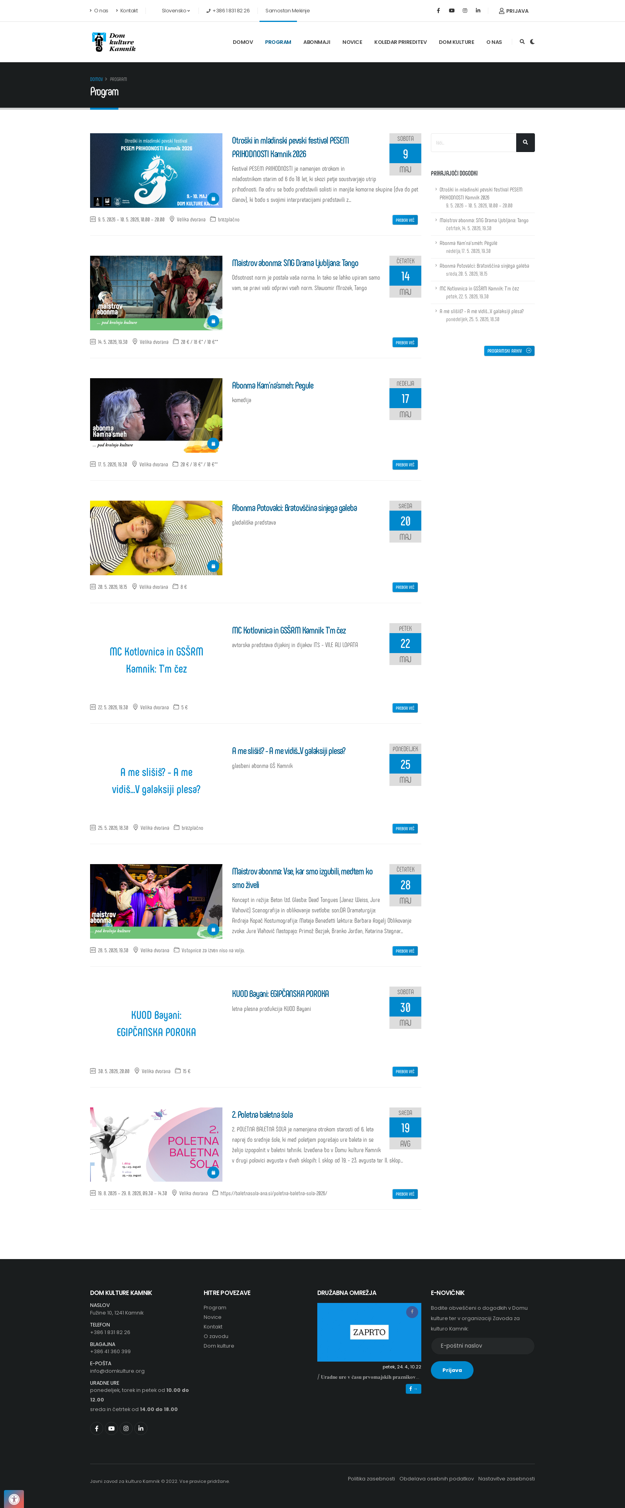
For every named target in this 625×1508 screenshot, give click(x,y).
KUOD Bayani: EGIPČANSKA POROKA (156, 1022)
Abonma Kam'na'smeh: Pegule (468, 246)
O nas (99, 10)
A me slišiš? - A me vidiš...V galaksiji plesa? (156, 779)
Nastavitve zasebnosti (506, 1478)
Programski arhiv (509, 350)
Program (278, 42)
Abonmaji (316, 42)
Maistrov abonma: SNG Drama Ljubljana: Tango (484, 224)
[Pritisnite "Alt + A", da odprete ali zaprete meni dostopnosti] (14, 1499)
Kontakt (127, 10)
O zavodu (216, 1336)
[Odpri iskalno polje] (522, 42)
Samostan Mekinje (287, 10)
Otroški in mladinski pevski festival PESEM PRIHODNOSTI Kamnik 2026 (481, 197)
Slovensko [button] (171, 10)
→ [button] (413, 1389)
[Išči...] (525, 142)
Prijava (514, 11)
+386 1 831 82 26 (110, 1332)
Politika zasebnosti (371, 1478)
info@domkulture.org (117, 1371)
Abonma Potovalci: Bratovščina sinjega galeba (484, 269)
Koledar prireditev (400, 42)
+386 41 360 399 (110, 1351)
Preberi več (405, 220)
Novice (352, 42)
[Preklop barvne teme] (532, 42)
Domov (243, 42)
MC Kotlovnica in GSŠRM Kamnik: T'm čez (156, 659)
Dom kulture (456, 42)
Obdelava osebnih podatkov (436, 1478)
